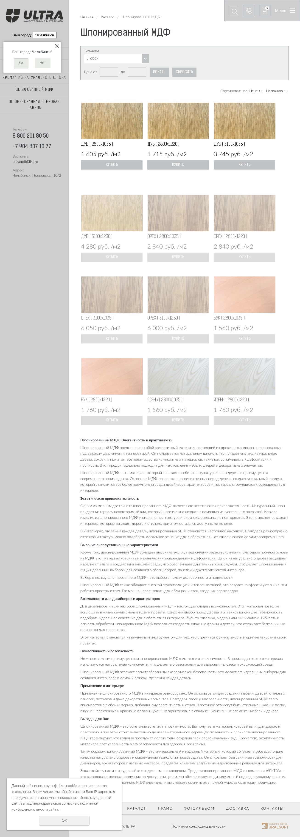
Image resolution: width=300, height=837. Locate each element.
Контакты (272, 808)
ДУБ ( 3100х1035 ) (229, 144)
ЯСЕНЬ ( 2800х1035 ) (164, 412)
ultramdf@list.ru (25, 162)
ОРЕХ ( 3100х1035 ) (97, 330)
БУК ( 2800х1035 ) (229, 330)
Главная (86, 17)
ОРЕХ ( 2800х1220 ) (230, 248)
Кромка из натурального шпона (34, 78)
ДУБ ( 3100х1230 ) (96, 248)
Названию (274, 91)
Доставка (237, 808)
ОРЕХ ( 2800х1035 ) (164, 248)
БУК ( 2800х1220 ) (96, 412)
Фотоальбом (199, 808)
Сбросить (184, 72)
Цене (253, 91)
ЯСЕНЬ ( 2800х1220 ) (231, 412)
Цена (88, 72)
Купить (112, 165)
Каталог (107, 17)
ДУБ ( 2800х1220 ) (163, 144)
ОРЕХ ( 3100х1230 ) (163, 330)
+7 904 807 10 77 (32, 147)
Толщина (91, 50)
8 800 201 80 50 (31, 136)
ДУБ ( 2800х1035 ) (97, 144)
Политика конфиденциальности (198, 826)
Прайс (165, 808)
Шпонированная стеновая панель (34, 105)
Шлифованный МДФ (34, 90)
